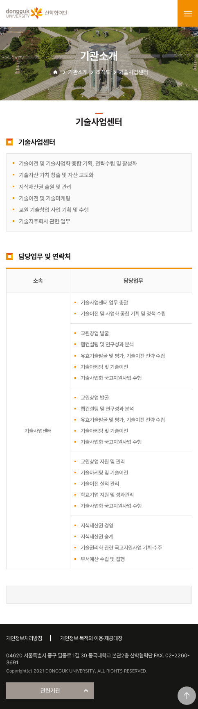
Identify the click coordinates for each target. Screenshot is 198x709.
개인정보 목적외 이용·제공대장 (91, 638)
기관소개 (78, 72)
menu (188, 13)
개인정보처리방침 (24, 638)
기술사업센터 (133, 72)
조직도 (103, 72)
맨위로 (187, 695)
